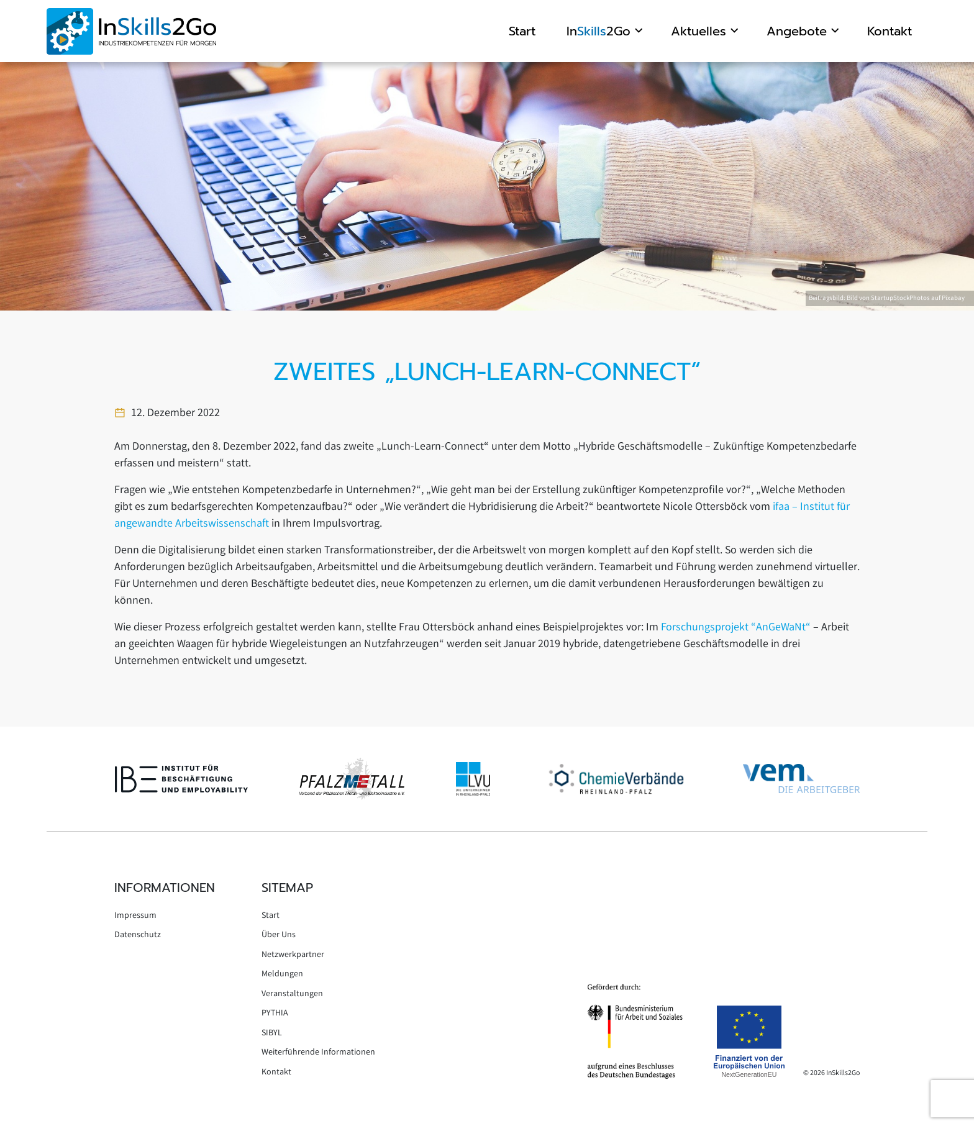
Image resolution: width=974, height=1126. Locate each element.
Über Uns (279, 935)
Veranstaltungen (292, 994)
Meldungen (282, 974)
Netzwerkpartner (293, 955)
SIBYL (272, 1033)
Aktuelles (698, 31)
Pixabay (953, 299)
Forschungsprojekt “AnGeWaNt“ (736, 628)
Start (522, 31)
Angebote (797, 31)
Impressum (135, 916)
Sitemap (287, 887)
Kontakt (889, 31)
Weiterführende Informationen (318, 1053)
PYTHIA (275, 1013)
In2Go (598, 31)
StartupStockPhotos (900, 299)
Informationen (164, 887)
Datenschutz (137, 935)
